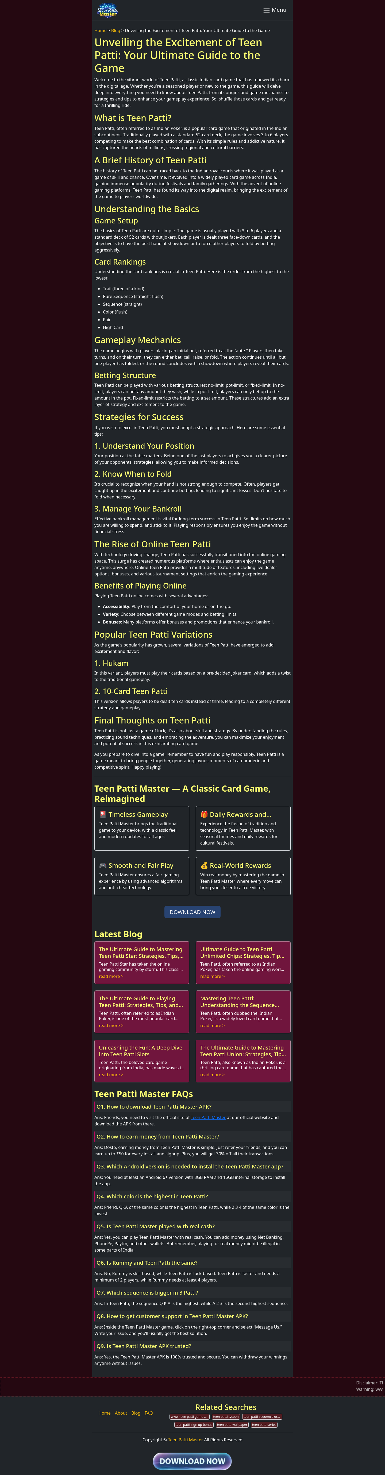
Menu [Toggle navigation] (274, 10)
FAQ (149, 1413)
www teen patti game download (190, 1416)
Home (100, 30)
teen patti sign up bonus (194, 1424)
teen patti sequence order (263, 1416)
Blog (115, 30)
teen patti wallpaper (232, 1424)
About (121, 1413)
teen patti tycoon (226, 1416)
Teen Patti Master (208, 1117)
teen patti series (264, 1424)
